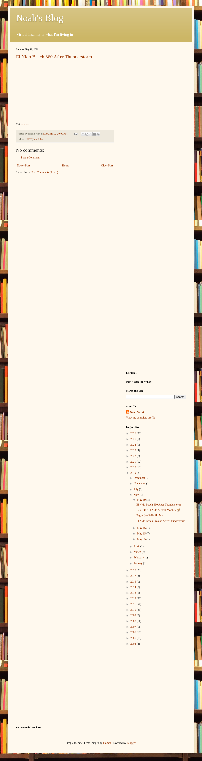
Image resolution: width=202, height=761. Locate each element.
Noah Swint (137, 412)
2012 (133, 598)
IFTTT (25, 123)
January (138, 563)
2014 (133, 587)
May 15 (141, 533)
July (136, 489)
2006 (133, 632)
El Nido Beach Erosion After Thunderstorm (160, 521)
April (137, 546)
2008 (133, 621)
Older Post (107, 165)
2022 (133, 456)
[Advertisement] (37, 85)
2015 (133, 581)
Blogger (131, 742)
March (138, 551)
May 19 (141, 499)
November (140, 483)
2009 (133, 615)
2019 (133, 472)
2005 (133, 638)
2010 (133, 609)
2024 (133, 444)
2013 (133, 592)
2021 (133, 461)
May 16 (141, 527)
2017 (133, 575)
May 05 (141, 539)
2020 (133, 467)
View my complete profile (140, 417)
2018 (133, 570)
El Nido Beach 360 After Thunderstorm (158, 504)
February (139, 557)
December (140, 477)
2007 (133, 626)
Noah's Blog (39, 18)
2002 (133, 643)
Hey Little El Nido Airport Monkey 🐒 (158, 510)
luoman (107, 742)
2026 (133, 433)
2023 (133, 450)
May (136, 494)
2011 (133, 604)
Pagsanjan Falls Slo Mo (149, 515)
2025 (133, 439)
